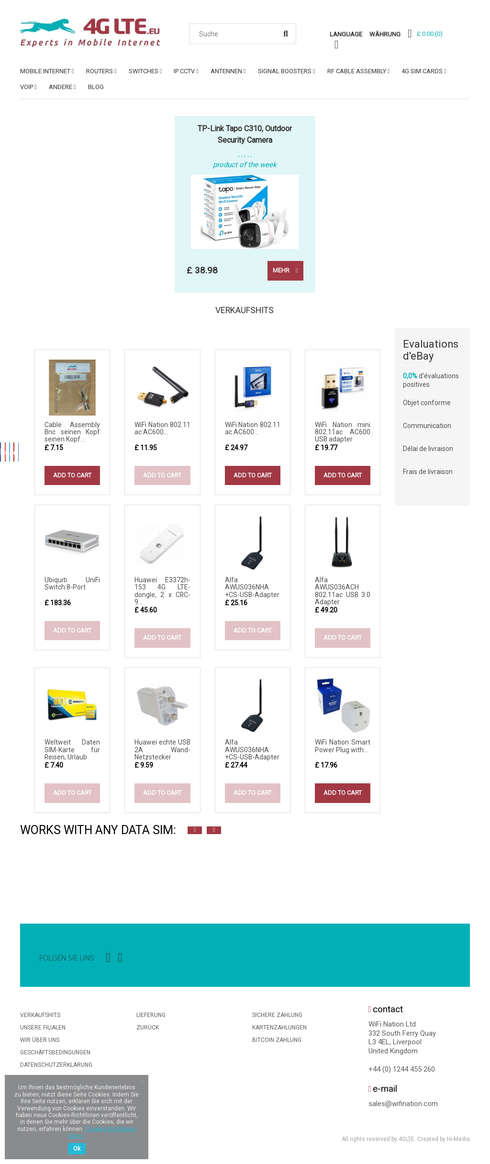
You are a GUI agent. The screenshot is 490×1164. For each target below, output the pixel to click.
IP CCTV (184, 71)
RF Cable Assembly (356, 71)
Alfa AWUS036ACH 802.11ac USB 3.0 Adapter (342, 594)
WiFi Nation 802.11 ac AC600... (162, 431)
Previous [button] (195, 833)
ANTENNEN (226, 71)
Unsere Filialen (43, 1030)
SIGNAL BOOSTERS (285, 71)
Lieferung (151, 1018)
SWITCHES (143, 71)
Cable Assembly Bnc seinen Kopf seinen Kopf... (72, 435)
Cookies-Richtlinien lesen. (102, 1132)
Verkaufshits (244, 312)
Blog (96, 86)
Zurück (147, 1030)
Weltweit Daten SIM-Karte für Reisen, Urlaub (72, 752)
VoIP (26, 86)
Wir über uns (39, 1043)
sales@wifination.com (403, 1106)
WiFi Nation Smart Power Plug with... (342, 748)
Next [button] (214, 833)
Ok (76, 1148)
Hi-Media (458, 1142)
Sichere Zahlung (277, 1018)
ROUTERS (99, 71)
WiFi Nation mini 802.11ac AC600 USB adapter (342, 435)
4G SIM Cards (422, 71)
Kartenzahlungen (279, 1030)
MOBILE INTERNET (45, 71)
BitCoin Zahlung (276, 1043)
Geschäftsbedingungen (55, 1055)
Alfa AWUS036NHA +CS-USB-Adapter (252, 590)
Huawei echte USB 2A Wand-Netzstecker (162, 752)
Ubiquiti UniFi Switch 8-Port (72, 586)
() (430, 33)
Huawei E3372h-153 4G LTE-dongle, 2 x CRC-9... (162, 594)
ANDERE (60, 86)
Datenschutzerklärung (56, 1067)
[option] (29, 873)
